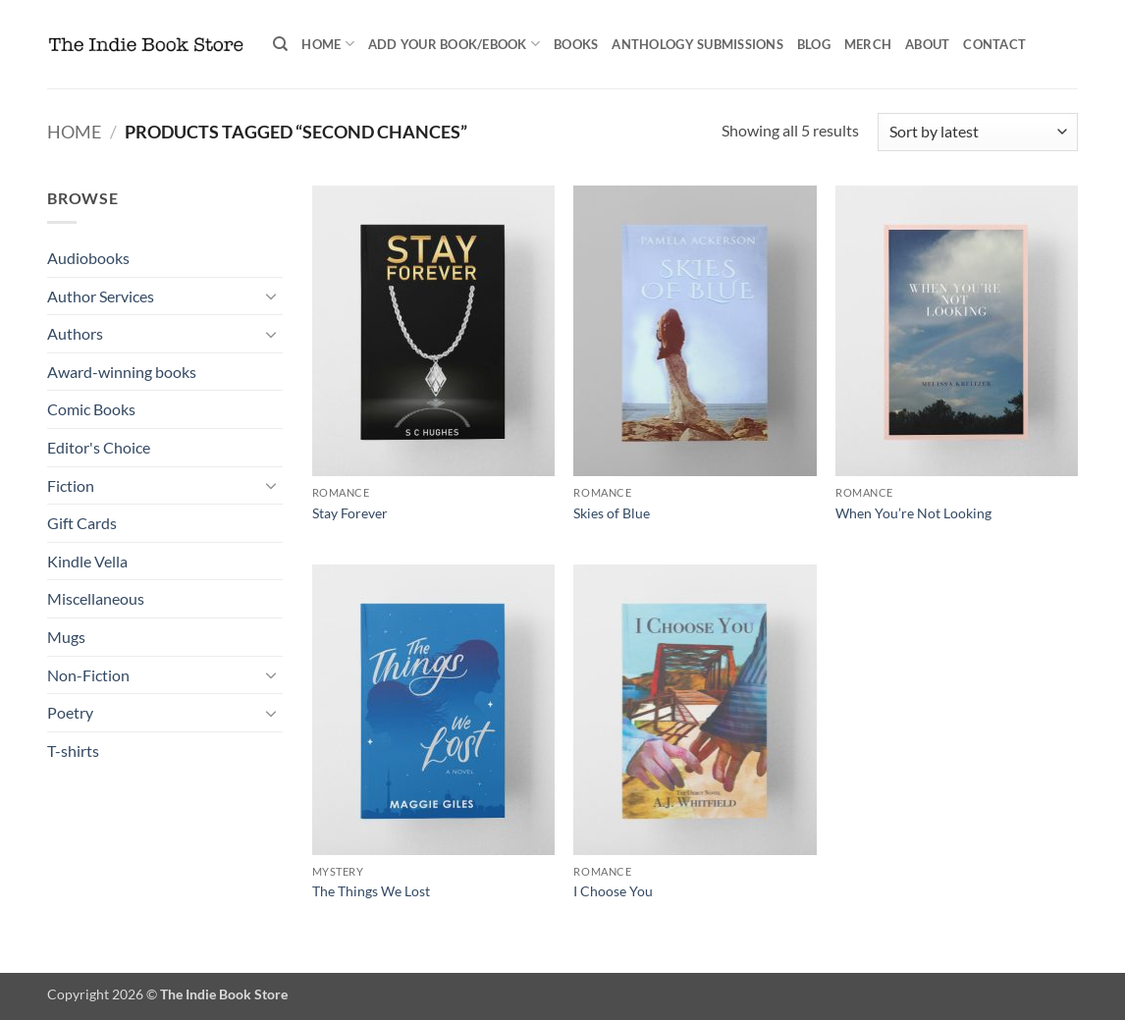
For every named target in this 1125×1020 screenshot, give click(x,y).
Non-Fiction (88, 675)
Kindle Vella (87, 561)
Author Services (100, 296)
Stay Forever (350, 513)
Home (327, 43)
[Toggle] (271, 295)
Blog (813, 44)
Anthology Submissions (697, 44)
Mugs (66, 636)
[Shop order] (978, 132)
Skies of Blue (611, 513)
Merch (867, 44)
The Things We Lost (371, 891)
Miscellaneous (95, 598)
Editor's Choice (98, 447)
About (927, 44)
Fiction (70, 485)
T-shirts (73, 750)
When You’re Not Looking (913, 513)
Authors (75, 333)
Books (576, 44)
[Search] (280, 44)
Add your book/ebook (454, 43)
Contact (994, 44)
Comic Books (91, 409)
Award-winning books (121, 371)
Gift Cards (82, 522)
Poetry (70, 712)
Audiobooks (88, 257)
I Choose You (613, 891)
